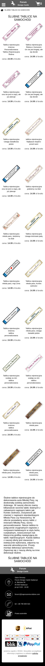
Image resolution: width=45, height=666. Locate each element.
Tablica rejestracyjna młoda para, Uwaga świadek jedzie (34, 330)
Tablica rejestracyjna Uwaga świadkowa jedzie (11, 141)
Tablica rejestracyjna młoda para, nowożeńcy (34, 472)
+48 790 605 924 (23, 604)
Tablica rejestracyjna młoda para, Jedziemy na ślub (11, 236)
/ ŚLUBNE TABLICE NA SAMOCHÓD (17, 10)
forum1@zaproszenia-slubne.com (27, 594)
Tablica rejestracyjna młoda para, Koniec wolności (34, 283)
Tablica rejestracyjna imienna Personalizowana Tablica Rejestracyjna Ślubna (11, 49)
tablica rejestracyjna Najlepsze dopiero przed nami (34, 141)
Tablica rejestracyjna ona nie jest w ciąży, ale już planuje (11, 94)
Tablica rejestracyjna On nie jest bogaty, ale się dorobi (34, 94)
